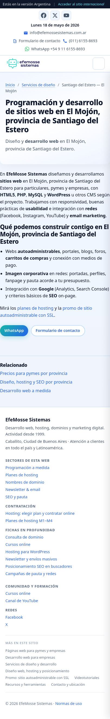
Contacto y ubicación (68, 684)
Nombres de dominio (24, 482)
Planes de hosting (21, 474)
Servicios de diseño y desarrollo (31, 664)
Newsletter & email (22, 489)
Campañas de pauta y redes (30, 573)
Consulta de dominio (24, 537)
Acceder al (81, 4)
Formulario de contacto (58, 330)
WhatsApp (14, 330)
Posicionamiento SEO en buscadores (38, 566)
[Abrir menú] (99, 64)
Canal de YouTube (21, 600)
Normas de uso (68, 703)
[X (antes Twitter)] (55, 15)
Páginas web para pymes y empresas (35, 650)
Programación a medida (27, 467)
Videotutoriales (87, 677)
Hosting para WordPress (27, 551)
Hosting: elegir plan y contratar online (40, 513)
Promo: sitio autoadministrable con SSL (37, 677)
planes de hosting (35, 308)
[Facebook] (43, 15)
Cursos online (17, 544)
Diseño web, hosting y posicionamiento (37, 670)
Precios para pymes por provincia (33, 373)
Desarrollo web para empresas (30, 657)
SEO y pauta (16, 496)
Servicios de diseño (38, 84)
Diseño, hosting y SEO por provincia (36, 382)
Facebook (14, 617)
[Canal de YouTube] (66, 15)
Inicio (10, 84)
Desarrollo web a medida (25, 391)
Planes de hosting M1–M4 (29, 520)
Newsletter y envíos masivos (31, 559)
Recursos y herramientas (25, 684)
